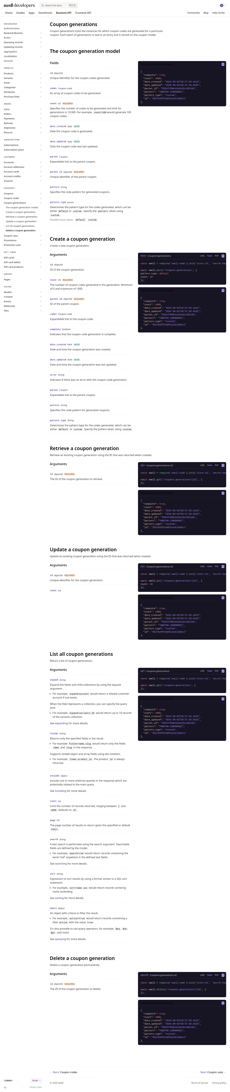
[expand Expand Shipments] (28, 127)
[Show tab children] (202, 255)
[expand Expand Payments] (28, 118)
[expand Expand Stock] (26, 82)
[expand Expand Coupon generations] (34, 202)
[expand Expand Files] (25, 310)
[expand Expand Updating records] (32, 47)
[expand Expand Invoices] (27, 181)
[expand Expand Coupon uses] (30, 235)
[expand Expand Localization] (29, 56)
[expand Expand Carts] (26, 109)
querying (60, 939)
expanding (61, 723)
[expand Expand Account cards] (30, 171)
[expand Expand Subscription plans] (33, 149)
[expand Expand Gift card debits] (31, 262)
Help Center (218, 12)
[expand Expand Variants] (27, 78)
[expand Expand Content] (27, 296)
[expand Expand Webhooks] (28, 306)
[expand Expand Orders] (26, 114)
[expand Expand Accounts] (28, 162)
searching (61, 863)
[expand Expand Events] (26, 301)
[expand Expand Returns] (27, 132)
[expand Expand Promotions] (29, 240)
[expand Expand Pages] (26, 279)
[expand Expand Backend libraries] (32, 33)
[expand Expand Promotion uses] (31, 245)
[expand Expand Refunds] (27, 123)
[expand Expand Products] (27, 73)
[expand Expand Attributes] (28, 92)
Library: (8, 1081)
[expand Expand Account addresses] (33, 167)
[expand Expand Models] (27, 292)
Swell (60, 1082)
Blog (205, 12)
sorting (59, 898)
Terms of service (199, 1083)
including (60, 791)
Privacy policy (219, 1083)
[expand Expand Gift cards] (28, 257)
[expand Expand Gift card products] (32, 267)
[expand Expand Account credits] (31, 176)
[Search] (58, 5)
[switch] (223, 5)
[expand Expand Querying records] (32, 42)
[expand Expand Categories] (29, 87)
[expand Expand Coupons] (27, 193)
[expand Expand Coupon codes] (30, 198)
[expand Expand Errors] (26, 37)
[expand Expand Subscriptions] (30, 145)
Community (193, 12)
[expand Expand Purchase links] (30, 96)
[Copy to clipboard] (222, 64)
